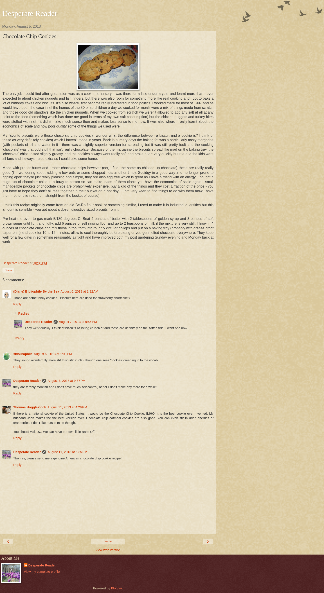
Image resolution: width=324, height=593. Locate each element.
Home (108, 541)
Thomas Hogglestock (29, 407)
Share (8, 270)
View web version (108, 550)
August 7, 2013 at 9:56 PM (78, 322)
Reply (17, 304)
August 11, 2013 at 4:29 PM (67, 407)
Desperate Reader (29, 13)
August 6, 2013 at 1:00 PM (53, 354)
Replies (23, 313)
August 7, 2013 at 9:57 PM (66, 381)
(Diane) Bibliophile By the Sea (36, 291)
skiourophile (23, 354)
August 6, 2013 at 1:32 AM (79, 291)
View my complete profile (42, 571)
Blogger (116, 588)
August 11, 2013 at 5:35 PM (67, 452)
